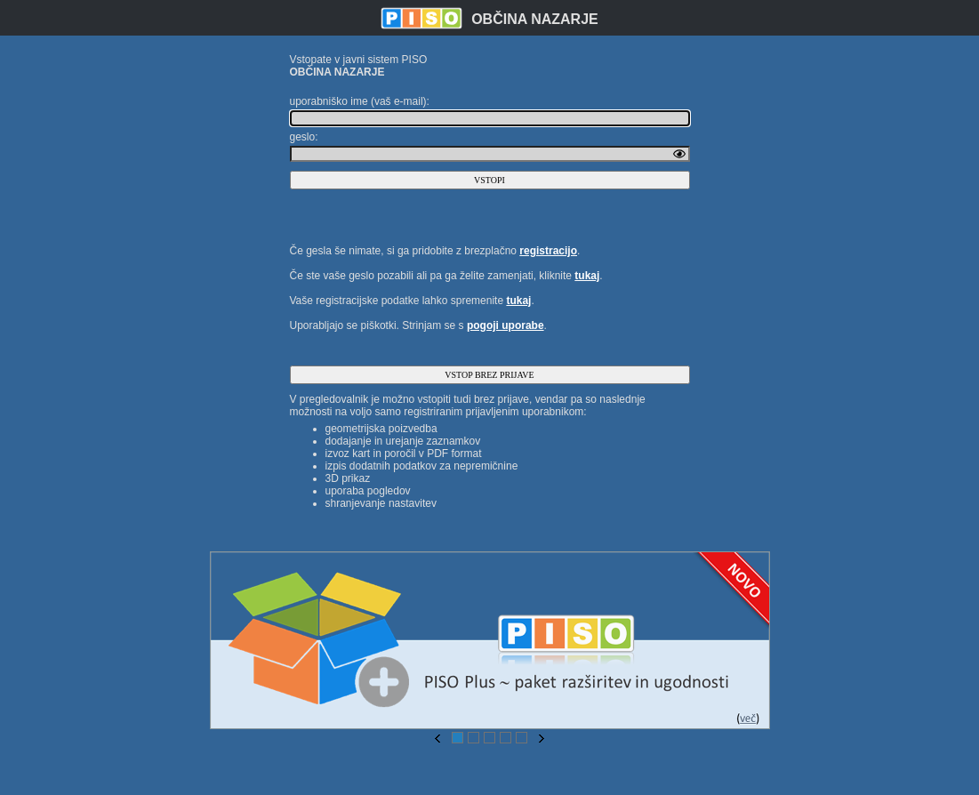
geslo (303, 137)
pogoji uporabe (505, 325)
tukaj (586, 275)
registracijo (548, 251)
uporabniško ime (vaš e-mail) (358, 101)
